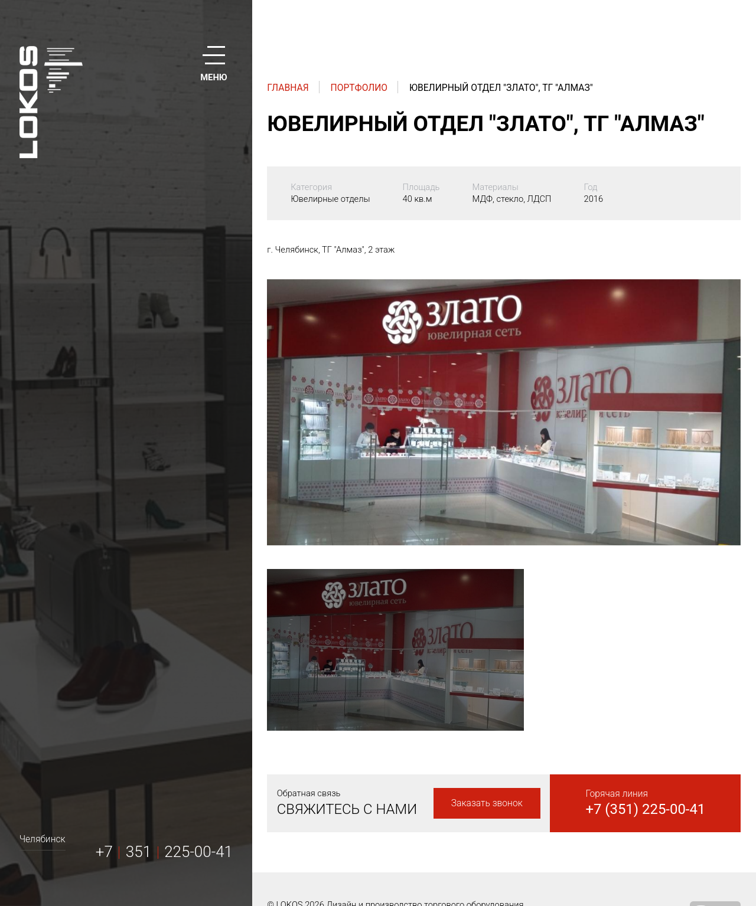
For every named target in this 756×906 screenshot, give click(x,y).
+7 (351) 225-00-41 (645, 809)
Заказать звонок (487, 803)
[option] (504, 412)
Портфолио (359, 87)
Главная (287, 87)
